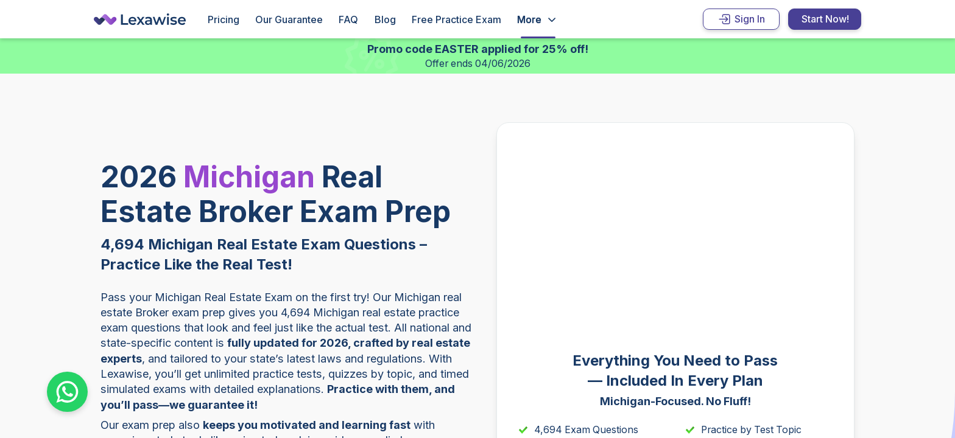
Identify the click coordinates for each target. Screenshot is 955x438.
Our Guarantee (289, 20)
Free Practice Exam (456, 20)
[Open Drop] (536, 20)
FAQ (348, 20)
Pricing (223, 20)
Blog (385, 20)
